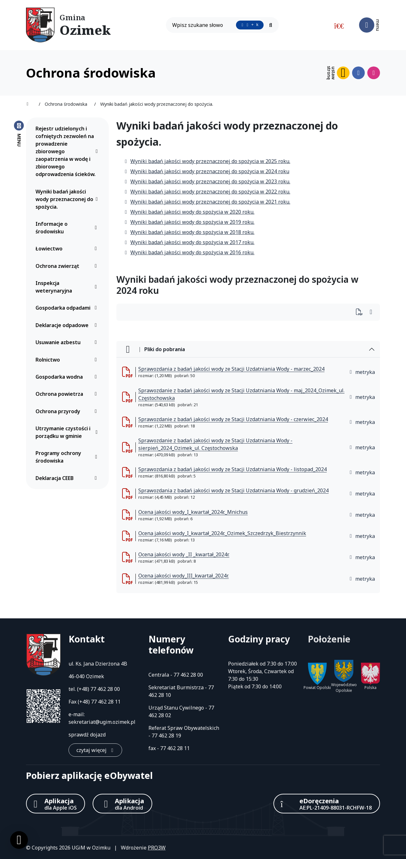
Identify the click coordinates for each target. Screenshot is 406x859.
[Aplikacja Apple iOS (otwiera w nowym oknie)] (55, 803)
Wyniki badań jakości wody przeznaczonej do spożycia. (68, 199)
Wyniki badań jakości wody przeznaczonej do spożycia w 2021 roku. (207, 201)
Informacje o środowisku (68, 227)
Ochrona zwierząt (68, 265)
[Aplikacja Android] (122, 803)
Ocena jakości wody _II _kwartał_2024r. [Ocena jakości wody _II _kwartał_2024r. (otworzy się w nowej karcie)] (183, 554)
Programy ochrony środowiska (68, 457)
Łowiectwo (68, 248)
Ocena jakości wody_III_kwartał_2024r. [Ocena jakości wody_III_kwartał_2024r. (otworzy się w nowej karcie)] (183, 575)
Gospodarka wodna (68, 376)
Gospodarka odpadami (68, 307)
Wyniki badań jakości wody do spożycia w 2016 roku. (189, 252)
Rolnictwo (68, 359)
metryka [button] (362, 372)
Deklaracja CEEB (68, 478)
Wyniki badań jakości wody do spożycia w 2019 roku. (189, 221)
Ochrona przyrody (68, 411)
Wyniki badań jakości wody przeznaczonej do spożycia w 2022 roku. (207, 191)
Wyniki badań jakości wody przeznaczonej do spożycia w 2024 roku (206, 171)
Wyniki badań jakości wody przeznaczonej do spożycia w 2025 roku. (207, 161)
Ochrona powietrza (68, 393)
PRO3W (157, 847)
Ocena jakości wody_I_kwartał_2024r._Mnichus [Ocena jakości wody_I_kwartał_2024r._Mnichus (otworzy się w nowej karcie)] (193, 511)
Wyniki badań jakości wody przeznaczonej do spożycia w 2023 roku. (207, 181)
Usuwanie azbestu (68, 342)
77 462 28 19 (166, 735)
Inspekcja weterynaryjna (68, 287)
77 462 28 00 (105, 688)
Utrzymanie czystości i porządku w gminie (68, 432)
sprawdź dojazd (87, 734)
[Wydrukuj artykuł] (361, 312)
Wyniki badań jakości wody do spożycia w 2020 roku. (189, 211)
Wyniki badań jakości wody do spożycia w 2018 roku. (189, 232)
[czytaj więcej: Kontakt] (95, 750)
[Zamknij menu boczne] (18, 133)
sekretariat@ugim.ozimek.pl (102, 721)
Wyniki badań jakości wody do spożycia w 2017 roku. (189, 242)
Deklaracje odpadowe (68, 325)
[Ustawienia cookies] (19, 840)
